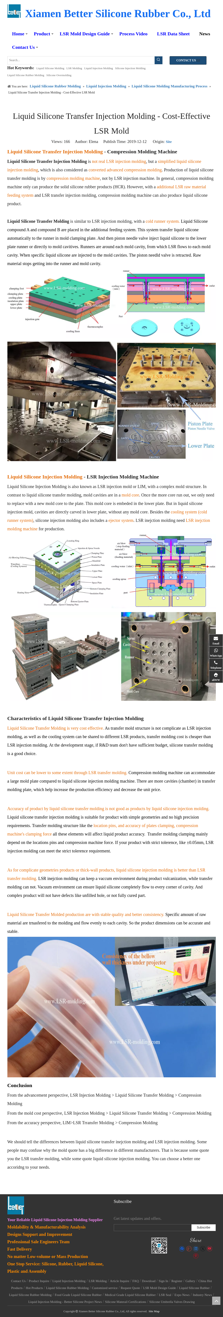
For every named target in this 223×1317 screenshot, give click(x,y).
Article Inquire (119, 1281)
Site (169, 142)
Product (42, 33)
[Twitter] (202, 1248)
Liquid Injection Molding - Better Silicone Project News (65, 1302)
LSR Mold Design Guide (85, 33)
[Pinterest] (195, 1256)
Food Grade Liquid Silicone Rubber (78, 1295)
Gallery (190, 1281)
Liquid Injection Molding (98, 68)
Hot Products (34, 1288)
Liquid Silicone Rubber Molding (25, 75)
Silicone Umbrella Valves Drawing (172, 1302)
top (216, 1301)
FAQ (135, 1281)
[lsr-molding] (159, 1245)
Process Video (133, 33)
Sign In (163, 1281)
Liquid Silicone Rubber (194, 1288)
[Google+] (189, 1248)
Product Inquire (39, 1281)
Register (176, 1281)
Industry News (202, 1295)
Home (18, 33)
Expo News (182, 1295)
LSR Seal (165, 1295)
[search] (152, 1227)
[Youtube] (209, 1248)
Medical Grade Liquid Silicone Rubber (130, 1295)
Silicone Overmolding (58, 75)
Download (149, 1281)
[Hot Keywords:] (158, 60)
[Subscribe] (203, 1227)
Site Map (154, 1311)
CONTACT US (188, 60)
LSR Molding (74, 68)
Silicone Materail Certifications (125, 1302)
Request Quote (130, 1288)
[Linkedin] (195, 1248)
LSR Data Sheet (173, 33)
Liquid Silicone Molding (50, 68)
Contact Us (23, 47)
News (204, 33)
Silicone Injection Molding (130, 68)
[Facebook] (182, 1248)
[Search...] (81, 60)
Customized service (104, 1288)
